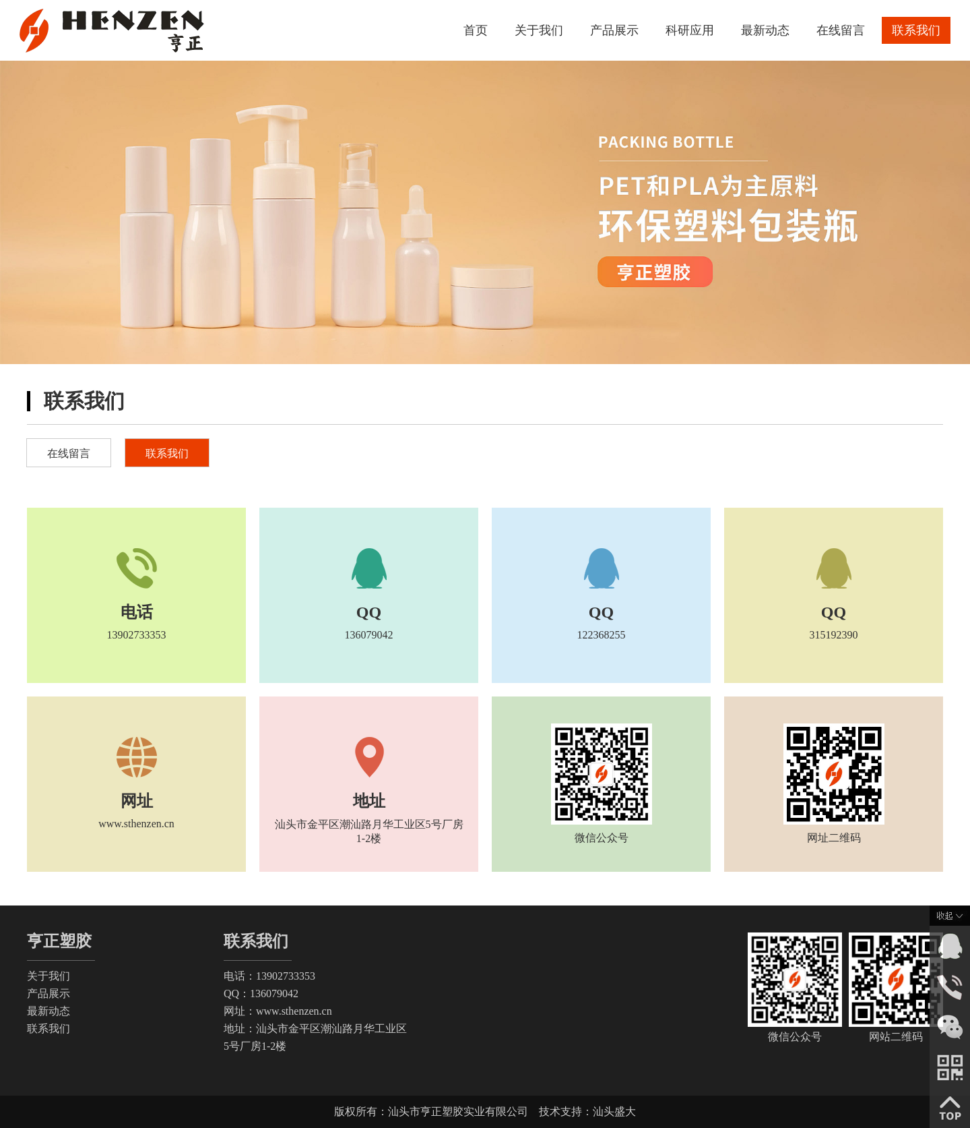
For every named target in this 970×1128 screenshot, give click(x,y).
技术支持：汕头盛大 (587, 1111)
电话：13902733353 (269, 976)
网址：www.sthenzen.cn (278, 1011)
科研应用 (690, 30)
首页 (475, 30)
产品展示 (614, 30)
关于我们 (539, 30)
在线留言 (840, 30)
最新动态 (765, 30)
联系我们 (916, 30)
